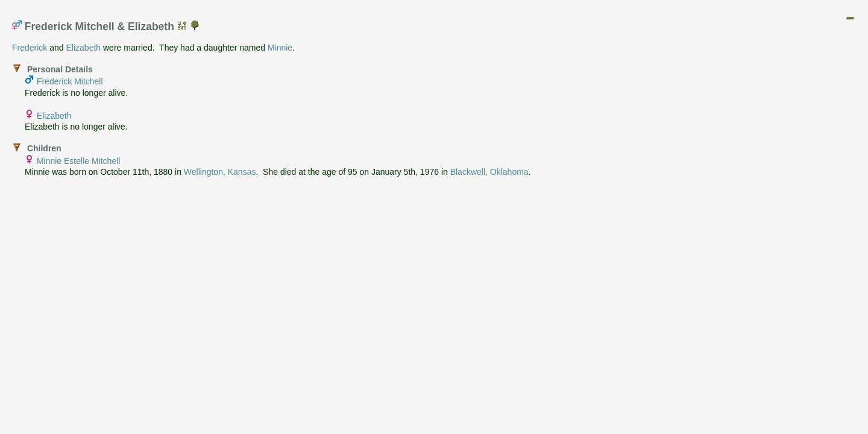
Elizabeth (83, 47)
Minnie (280, 47)
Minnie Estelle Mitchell (79, 161)
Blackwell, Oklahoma (489, 172)
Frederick (29, 47)
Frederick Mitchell (70, 81)
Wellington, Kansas (220, 172)
